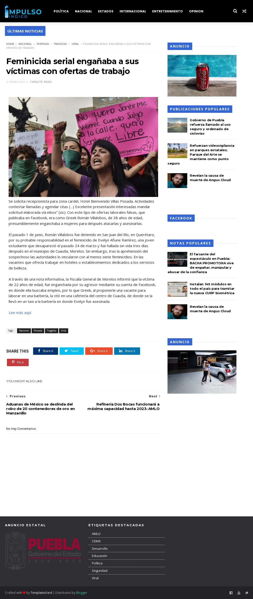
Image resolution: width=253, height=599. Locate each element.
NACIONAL (83, 11)
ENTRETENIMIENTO (167, 11)
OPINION (196, 11)
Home (10, 44)
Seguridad (99, 570)
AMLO (96, 533)
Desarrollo (99, 548)
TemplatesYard (41, 593)
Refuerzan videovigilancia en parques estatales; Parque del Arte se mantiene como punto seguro (201, 154)
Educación (99, 555)
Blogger (81, 593)
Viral (75, 44)
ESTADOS (105, 11)
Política (97, 563)
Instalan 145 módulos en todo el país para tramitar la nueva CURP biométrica (212, 288)
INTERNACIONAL (133, 11)
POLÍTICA (61, 11)
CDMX (96, 541)
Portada (43, 44)
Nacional (25, 44)
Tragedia (60, 44)
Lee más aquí (20, 312)
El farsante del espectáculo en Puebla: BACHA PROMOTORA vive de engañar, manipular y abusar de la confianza (200, 263)
